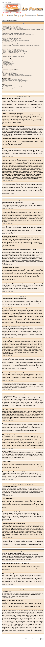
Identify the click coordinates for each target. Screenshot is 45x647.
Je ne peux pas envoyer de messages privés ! (12, 79)
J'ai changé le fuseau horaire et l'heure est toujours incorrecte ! (16, 40)
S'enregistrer (40, 15)
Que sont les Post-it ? (7, 66)
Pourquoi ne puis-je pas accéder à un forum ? (12, 55)
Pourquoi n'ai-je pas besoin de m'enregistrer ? (12, 27)
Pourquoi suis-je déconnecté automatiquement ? (12, 28)
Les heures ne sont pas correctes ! (9, 39)
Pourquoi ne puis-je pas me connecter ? (11, 26)
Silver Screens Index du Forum (9, 20)
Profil (19, 17)
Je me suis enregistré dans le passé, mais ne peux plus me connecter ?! (18, 34)
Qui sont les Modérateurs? (8, 72)
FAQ (3, 15)
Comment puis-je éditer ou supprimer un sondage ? (13, 53)
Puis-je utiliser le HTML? (7, 61)
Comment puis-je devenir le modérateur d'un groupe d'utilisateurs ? (17, 75)
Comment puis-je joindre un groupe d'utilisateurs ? (13, 74)
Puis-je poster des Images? (8, 63)
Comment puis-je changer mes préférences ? (12, 38)
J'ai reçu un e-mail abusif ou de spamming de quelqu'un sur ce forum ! (17, 81)
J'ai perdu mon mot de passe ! (8, 32)
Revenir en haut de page (7, 110)
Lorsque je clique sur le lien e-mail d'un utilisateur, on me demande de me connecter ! (21, 45)
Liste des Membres (19, 15)
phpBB (20, 643)
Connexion (25, 17)
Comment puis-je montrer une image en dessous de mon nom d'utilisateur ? (19, 43)
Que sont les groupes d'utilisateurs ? (10, 73)
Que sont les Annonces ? (7, 64)
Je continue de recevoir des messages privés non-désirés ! (15, 80)
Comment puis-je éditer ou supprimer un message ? (13, 50)
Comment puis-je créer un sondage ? (10, 52)
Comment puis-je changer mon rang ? (10, 44)
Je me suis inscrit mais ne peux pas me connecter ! (13, 33)
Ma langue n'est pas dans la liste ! (9, 41)
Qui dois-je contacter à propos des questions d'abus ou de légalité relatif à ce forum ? (21, 88)
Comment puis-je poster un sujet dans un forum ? (13, 49)
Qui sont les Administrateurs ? (8, 71)
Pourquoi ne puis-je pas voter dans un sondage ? (13, 56)
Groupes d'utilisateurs (30, 15)
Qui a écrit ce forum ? (7, 85)
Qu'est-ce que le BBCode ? (8, 60)
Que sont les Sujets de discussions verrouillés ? (12, 67)
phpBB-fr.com (25, 644)
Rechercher (10, 15)
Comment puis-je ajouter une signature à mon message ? (14, 51)
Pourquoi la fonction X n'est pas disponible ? (12, 86)
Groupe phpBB (6, 594)
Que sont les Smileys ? (7, 62)
